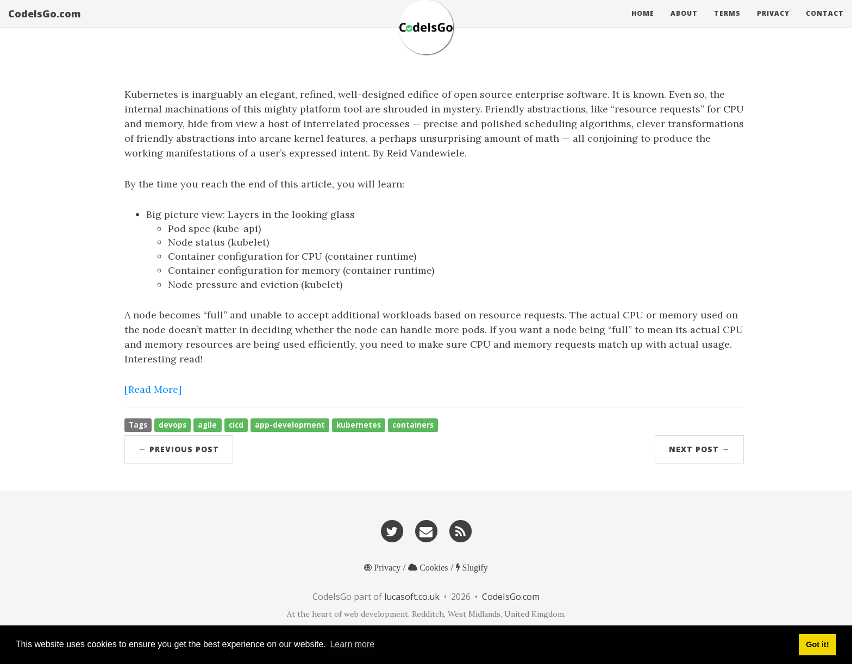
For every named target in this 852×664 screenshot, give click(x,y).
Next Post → (699, 449)
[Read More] (152, 389)
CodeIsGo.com (44, 24)
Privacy (773, 24)
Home (642, 24)
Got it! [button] (817, 644)
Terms (727, 24)
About (684, 24)
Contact (825, 24)
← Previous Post (179, 449)
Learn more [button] (352, 644)
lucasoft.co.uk (412, 597)
